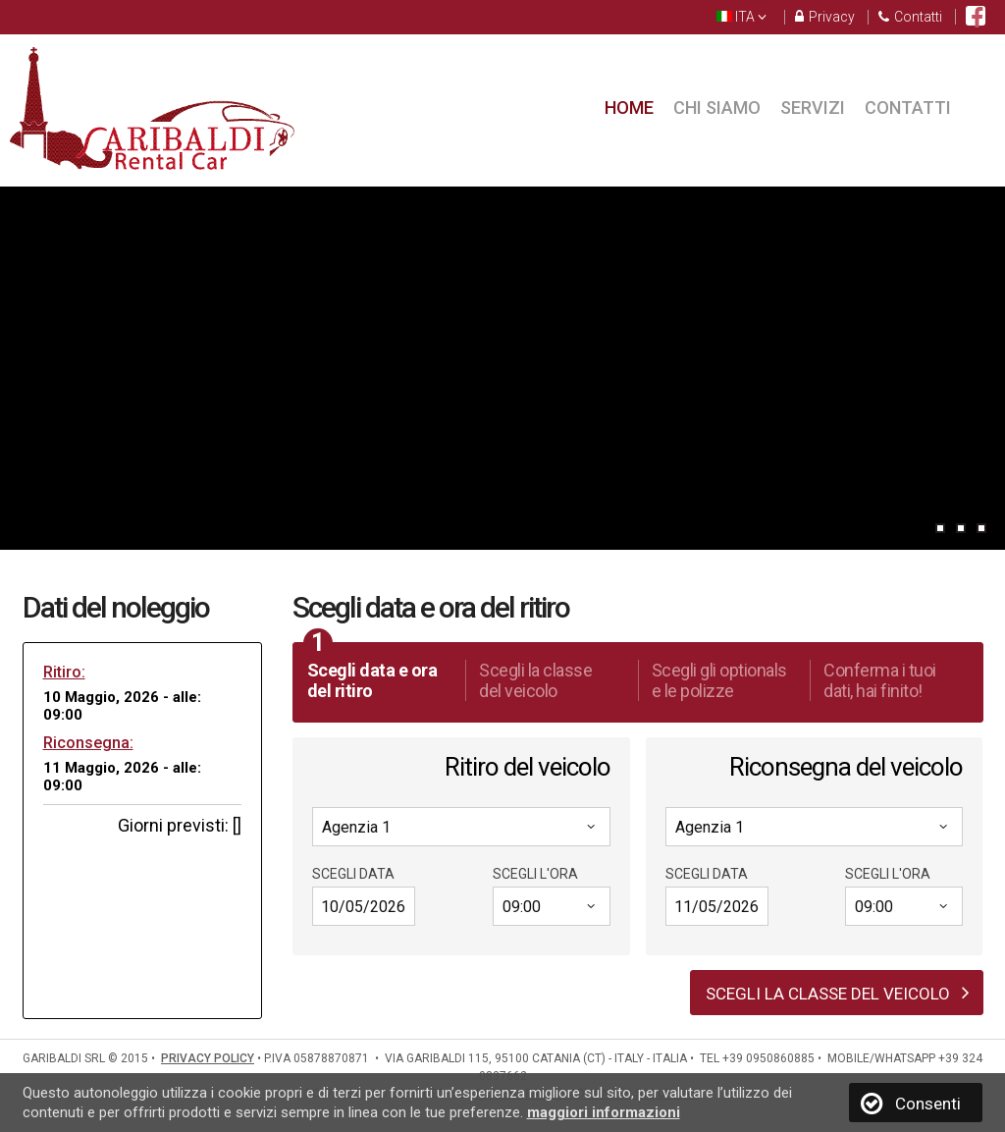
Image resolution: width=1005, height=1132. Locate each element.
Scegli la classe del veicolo (838, 992)
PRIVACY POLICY (207, 1058)
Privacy (825, 17)
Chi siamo (717, 107)
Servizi (812, 107)
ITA (741, 17)
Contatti (910, 17)
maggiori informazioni (603, 1112)
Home (629, 107)
